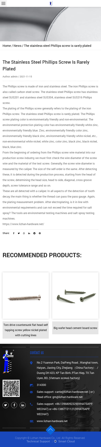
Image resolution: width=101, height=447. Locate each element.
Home (7, 46)
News (17, 46)
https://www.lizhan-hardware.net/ (23, 224)
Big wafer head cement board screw (75, 328)
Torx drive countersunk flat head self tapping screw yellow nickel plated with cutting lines (25, 330)
